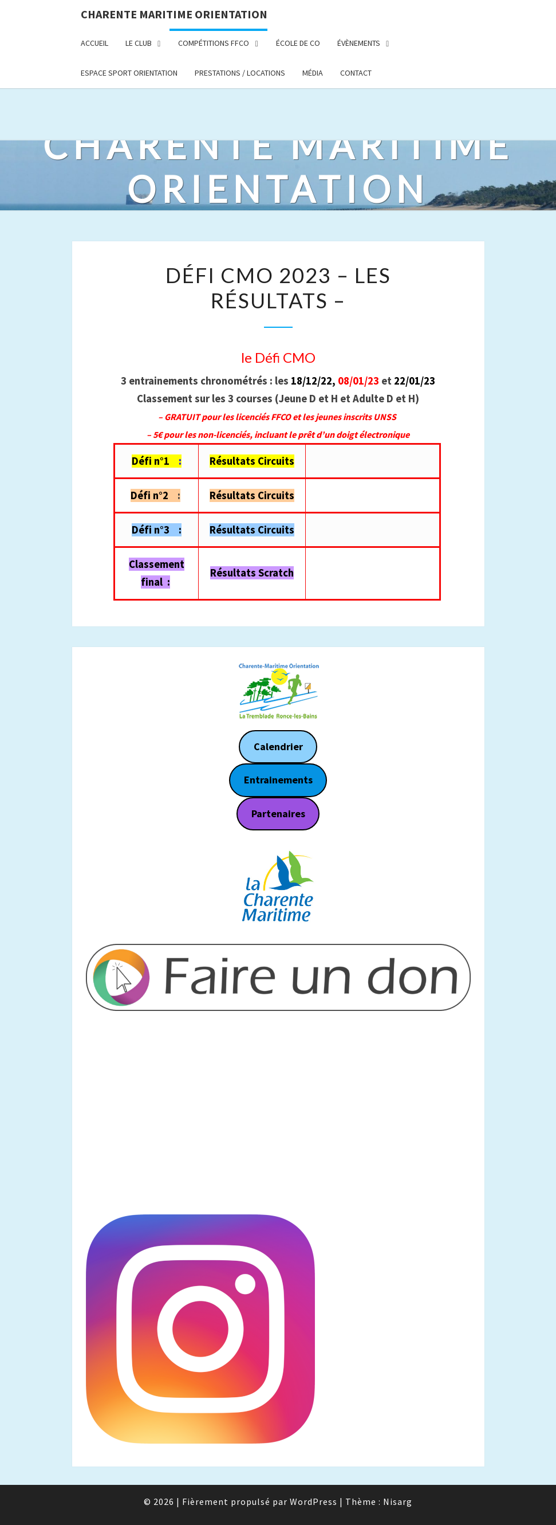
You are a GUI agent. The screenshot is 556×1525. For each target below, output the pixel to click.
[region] (278, 887)
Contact (356, 73)
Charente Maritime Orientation (174, 14)
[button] (103, 887)
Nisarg (397, 1501)
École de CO (298, 43)
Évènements (358, 43)
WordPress (313, 1501)
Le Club (138, 43)
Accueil (94, 43)
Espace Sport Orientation (129, 73)
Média (312, 73)
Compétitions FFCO (213, 43)
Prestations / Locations (240, 73)
